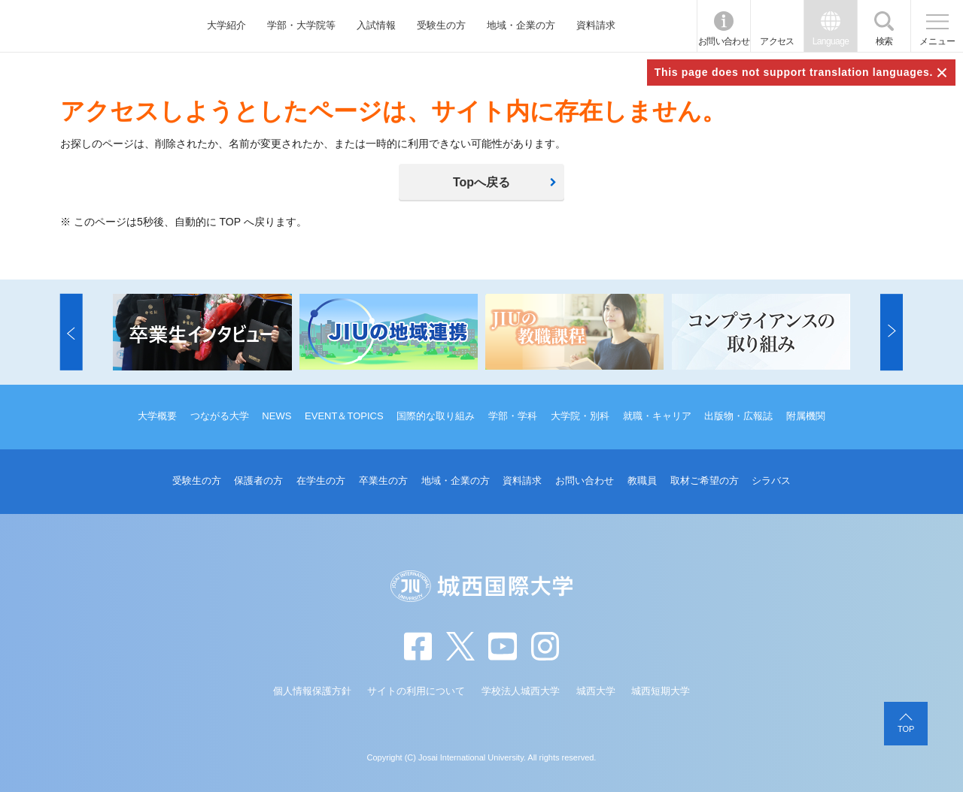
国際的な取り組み (435, 416)
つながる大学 (219, 416)
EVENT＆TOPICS (344, 416)
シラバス (771, 480)
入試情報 (376, 25)
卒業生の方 (383, 480)
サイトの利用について (416, 691)
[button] (71, 332)
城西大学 (595, 691)
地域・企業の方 (521, 25)
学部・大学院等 (301, 25)
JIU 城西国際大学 (83, 26)
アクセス (777, 41)
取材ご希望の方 (704, 480)
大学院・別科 (580, 416)
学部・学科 (512, 416)
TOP (906, 728)
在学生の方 (320, 480)
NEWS (276, 416)
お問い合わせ (723, 41)
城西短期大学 (660, 691)
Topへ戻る (481, 182)
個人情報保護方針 (312, 691)
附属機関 (805, 416)
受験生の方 (441, 25)
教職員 (642, 480)
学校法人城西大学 (521, 691)
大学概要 (157, 416)
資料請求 (595, 25)
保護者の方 (258, 480)
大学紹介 (226, 25)
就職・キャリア (657, 416)
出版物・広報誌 (738, 416)
